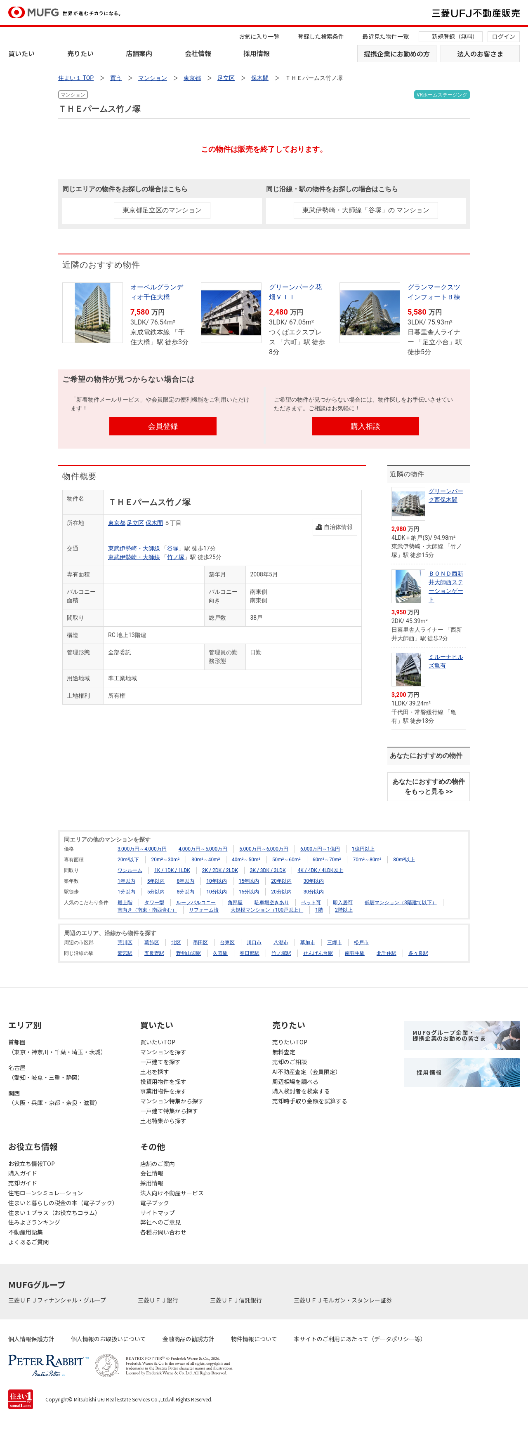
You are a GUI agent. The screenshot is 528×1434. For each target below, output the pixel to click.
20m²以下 (128, 860)
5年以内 (156, 881)
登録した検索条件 (321, 36)
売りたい (80, 53)
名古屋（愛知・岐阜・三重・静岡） (45, 1072)
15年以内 (249, 881)
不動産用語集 (25, 1232)
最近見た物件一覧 (386, 36)
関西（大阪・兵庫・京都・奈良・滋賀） (54, 1098)
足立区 (135, 523)
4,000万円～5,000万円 (203, 849)
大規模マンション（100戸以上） (267, 910)
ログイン (503, 36)
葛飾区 (151, 942)
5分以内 (156, 892)
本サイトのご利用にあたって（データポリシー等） (360, 1339)
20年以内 (281, 881)
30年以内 (314, 881)
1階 (319, 910)
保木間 (154, 523)
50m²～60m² (286, 860)
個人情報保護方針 (31, 1339)
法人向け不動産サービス (172, 1193)
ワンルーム (130, 870)
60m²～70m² (327, 860)
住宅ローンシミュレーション (45, 1193)
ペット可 (311, 902)
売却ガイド (22, 1183)
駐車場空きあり (272, 902)
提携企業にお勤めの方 (397, 54)
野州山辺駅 (188, 953)
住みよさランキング (34, 1222)
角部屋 (235, 902)
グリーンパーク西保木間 (446, 495)
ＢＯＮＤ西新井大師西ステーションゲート (446, 586)
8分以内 (185, 892)
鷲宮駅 (125, 953)
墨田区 (200, 942)
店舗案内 (139, 53)
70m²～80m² (367, 860)
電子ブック (154, 1203)
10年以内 (216, 881)
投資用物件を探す (163, 1081)
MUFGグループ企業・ (449, 1035)
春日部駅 (249, 953)
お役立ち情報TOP (31, 1163)
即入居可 (343, 902)
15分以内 (249, 892)
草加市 (307, 942)
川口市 (254, 942)
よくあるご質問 (28, 1242)
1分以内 (126, 892)
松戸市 (361, 942)
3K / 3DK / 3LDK (268, 870)
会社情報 (198, 53)
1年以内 (126, 881)
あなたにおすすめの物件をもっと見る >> (428, 786)
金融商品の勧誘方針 (188, 1339)
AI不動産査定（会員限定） (306, 1071)
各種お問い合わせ (163, 1232)
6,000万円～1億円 (320, 849)
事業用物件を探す (163, 1091)
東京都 (116, 523)
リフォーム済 (204, 910)
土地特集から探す (163, 1121)
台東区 (227, 942)
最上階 (125, 902)
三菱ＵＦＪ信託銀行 (236, 1300)
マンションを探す (163, 1052)
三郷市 (334, 942)
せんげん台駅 (318, 953)
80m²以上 (404, 860)
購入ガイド (22, 1173)
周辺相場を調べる (295, 1081)
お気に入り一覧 (259, 36)
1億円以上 (363, 849)
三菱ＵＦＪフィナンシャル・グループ (57, 1300)
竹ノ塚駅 (281, 953)
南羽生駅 (355, 953)
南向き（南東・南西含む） (147, 910)
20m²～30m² (165, 860)
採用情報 (256, 53)
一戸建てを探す (160, 1062)
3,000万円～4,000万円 (142, 849)
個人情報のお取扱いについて (108, 1339)
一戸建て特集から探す (169, 1111)
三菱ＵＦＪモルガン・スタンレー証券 (343, 1300)
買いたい (21, 53)
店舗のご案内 (157, 1163)
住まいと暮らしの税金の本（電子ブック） (63, 1203)
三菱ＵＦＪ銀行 (158, 1300)
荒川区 (125, 942)
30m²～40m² (205, 860)
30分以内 (314, 892)
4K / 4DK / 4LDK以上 (320, 870)
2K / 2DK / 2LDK (220, 870)
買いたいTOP (157, 1042)
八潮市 (280, 942)
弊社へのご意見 (160, 1222)
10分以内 (216, 892)
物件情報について (254, 1339)
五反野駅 (154, 953)
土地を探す (154, 1071)
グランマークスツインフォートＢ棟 (434, 292)
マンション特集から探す (172, 1101)
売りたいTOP (289, 1042)
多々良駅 (418, 953)
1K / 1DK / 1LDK (172, 870)
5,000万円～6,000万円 (263, 849)
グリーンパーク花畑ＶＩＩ (295, 292)
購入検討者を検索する (301, 1091)
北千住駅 (386, 953)
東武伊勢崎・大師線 (134, 548)
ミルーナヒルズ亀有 (446, 661)
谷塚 (173, 548)
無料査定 (283, 1052)
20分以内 (281, 892)
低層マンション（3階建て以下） (401, 902)
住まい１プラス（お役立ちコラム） (54, 1212)
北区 (176, 942)
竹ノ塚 (175, 557)
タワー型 (154, 902)
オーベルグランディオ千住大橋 (156, 292)
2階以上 (344, 910)
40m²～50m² (246, 860)
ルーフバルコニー (196, 902)
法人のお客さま (480, 54)
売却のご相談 (289, 1062)
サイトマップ (157, 1212)
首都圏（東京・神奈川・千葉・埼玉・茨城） (57, 1047)
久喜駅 (220, 953)
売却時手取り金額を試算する (309, 1101)
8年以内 (185, 881)
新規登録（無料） (455, 36)
